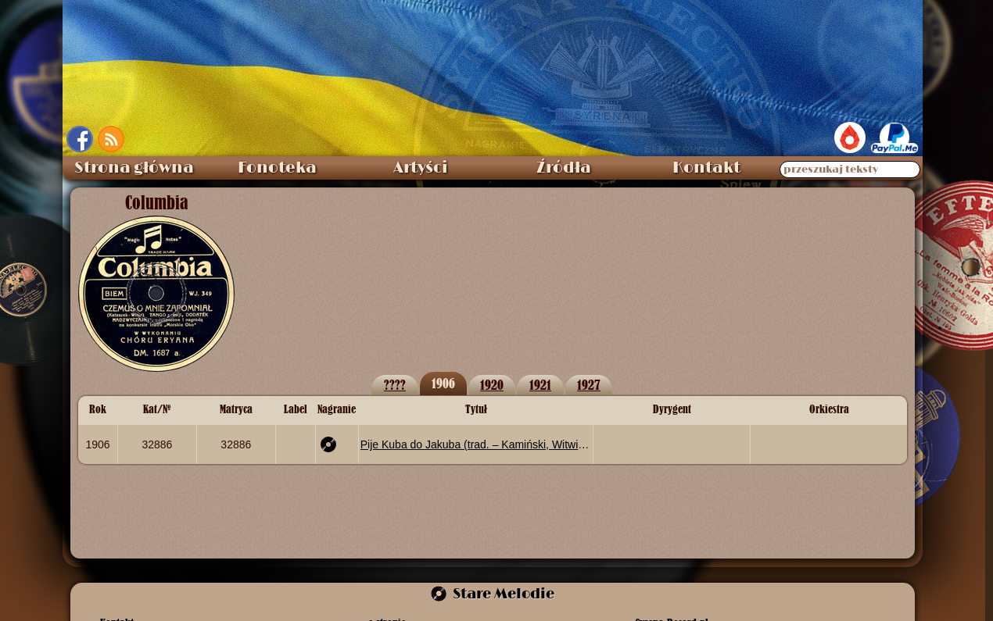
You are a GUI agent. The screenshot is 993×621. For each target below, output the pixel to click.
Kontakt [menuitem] (706, 168)
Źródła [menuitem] (563, 168)
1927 (588, 384)
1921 (540, 384)
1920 (492, 384)
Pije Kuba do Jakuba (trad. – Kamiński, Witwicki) (476, 444)
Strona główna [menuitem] (134, 168)
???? (395, 384)
